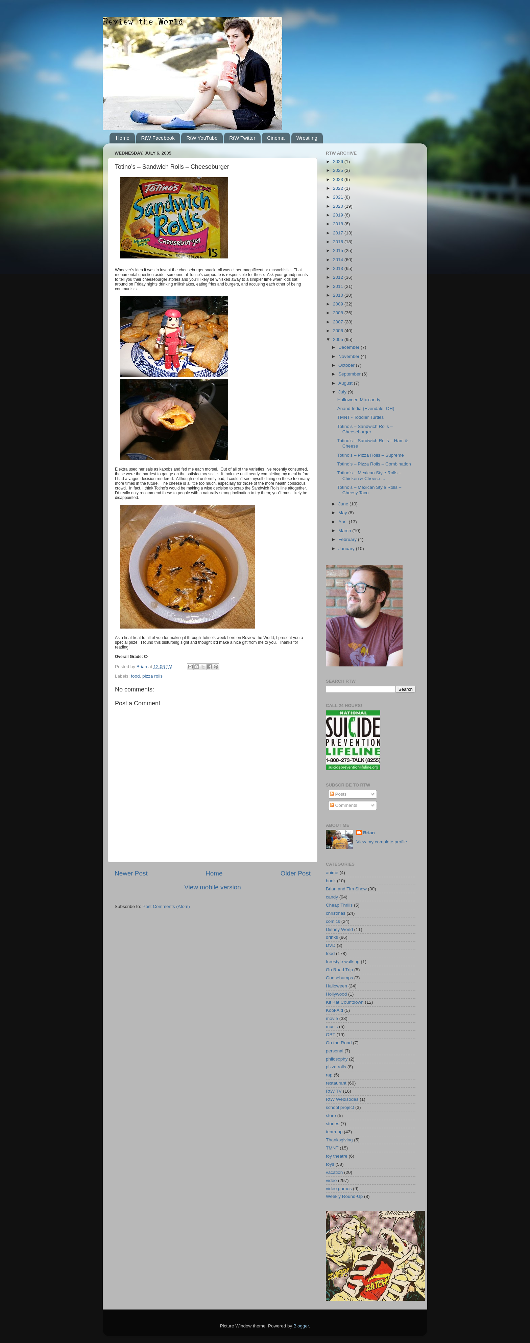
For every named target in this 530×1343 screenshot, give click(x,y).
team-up (334, 1131)
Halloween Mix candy (359, 399)
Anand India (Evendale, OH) (365, 408)
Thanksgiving (339, 1139)
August (346, 383)
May (343, 512)
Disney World (339, 929)
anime (332, 872)
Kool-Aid (334, 1010)
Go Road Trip (339, 969)
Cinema (276, 138)
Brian (369, 832)
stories (332, 1123)
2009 (338, 303)
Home (122, 138)
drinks (332, 937)
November (349, 356)
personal (334, 1050)
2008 (338, 312)
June (344, 503)
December (349, 347)
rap (329, 1074)
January (347, 548)
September (350, 374)
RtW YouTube (201, 138)
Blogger (301, 1325)
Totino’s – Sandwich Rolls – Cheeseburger (365, 429)
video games (339, 1188)
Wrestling (306, 138)
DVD (331, 945)
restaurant (336, 1083)
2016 (338, 241)
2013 (338, 268)
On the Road (339, 1042)
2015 (338, 250)
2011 (338, 286)
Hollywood (336, 994)
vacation (334, 1172)
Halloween (336, 985)
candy (332, 897)
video (331, 1180)
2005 (338, 339)
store (331, 1115)
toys (330, 1164)
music (332, 1026)
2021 (338, 197)
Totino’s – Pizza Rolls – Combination (374, 463)
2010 (338, 295)
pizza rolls (152, 676)
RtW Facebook (158, 138)
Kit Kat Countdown (345, 1002)
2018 (338, 223)
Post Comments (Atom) (166, 906)
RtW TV (334, 1091)
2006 (338, 330)
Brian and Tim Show (346, 888)
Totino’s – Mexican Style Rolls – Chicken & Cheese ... (369, 475)
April (343, 521)
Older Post (296, 873)
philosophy (337, 1059)
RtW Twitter (242, 138)
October (347, 365)
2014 (338, 259)
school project (340, 1107)
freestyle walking (343, 961)
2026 (338, 161)
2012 (338, 277)
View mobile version (212, 887)
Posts (338, 794)
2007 (338, 321)
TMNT (332, 1148)
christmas (335, 913)
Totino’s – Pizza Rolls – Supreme (370, 455)
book (331, 880)
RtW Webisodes (342, 1099)
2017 (338, 232)
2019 (338, 215)
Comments (343, 805)
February (348, 539)
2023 (338, 179)
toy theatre (336, 1156)
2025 (338, 170)
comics (333, 921)
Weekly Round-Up (344, 1196)
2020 (338, 206)
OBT (330, 1034)
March (345, 530)
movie (332, 1018)
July (343, 391)
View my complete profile (381, 841)
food (135, 676)
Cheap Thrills (339, 905)
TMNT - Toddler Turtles (360, 417)
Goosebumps (339, 977)
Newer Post (131, 873)
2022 (338, 188)
